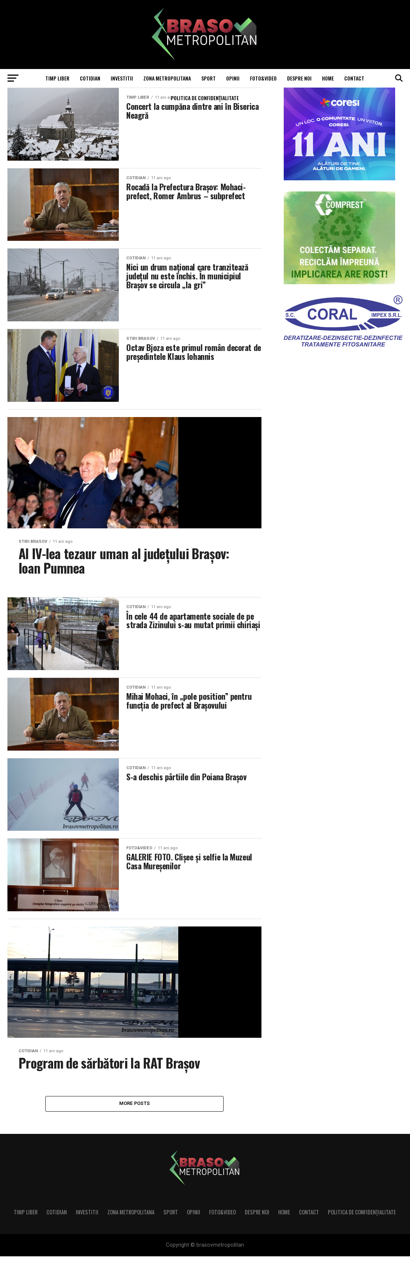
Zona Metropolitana (167, 78)
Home (328, 78)
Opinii (233, 78)
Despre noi (299, 78)
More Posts (134, 1110)
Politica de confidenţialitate (205, 98)
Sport (208, 78)
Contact (354, 78)
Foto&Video (263, 78)
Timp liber (57, 78)
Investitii (122, 78)
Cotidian (90, 78)
